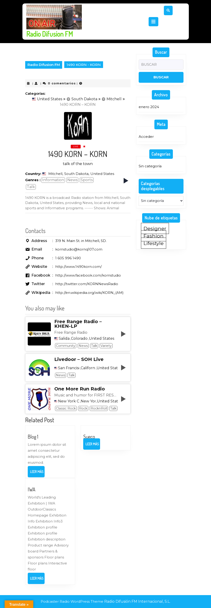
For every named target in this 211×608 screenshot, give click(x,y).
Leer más (37, 473)
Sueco (89, 436)
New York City (68, 401)
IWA (31, 489)
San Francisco (68, 368)
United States (47, 99)
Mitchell (112, 99)
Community (65, 346)
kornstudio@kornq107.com (78, 249)
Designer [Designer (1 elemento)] (155, 228)
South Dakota (82, 99)
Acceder (146, 136)
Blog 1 (33, 436)
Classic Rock (66, 408)
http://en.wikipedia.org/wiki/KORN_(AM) (89, 292)
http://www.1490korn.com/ (78, 266)
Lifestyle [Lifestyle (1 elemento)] (154, 243)
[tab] (153, 21)
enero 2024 (149, 107)
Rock (83, 408)
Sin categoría (150, 166)
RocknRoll (99, 408)
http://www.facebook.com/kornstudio (88, 275)
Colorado (79, 338)
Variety (106, 346)
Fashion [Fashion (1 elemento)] (154, 236)
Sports (87, 180)
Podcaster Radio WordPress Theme (72, 601)
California (88, 368)
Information (53, 180)
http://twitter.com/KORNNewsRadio (86, 284)
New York (88, 401)
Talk (31, 187)
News (72, 180)
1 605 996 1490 (68, 258)
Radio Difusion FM (49, 34)
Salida (64, 338)
